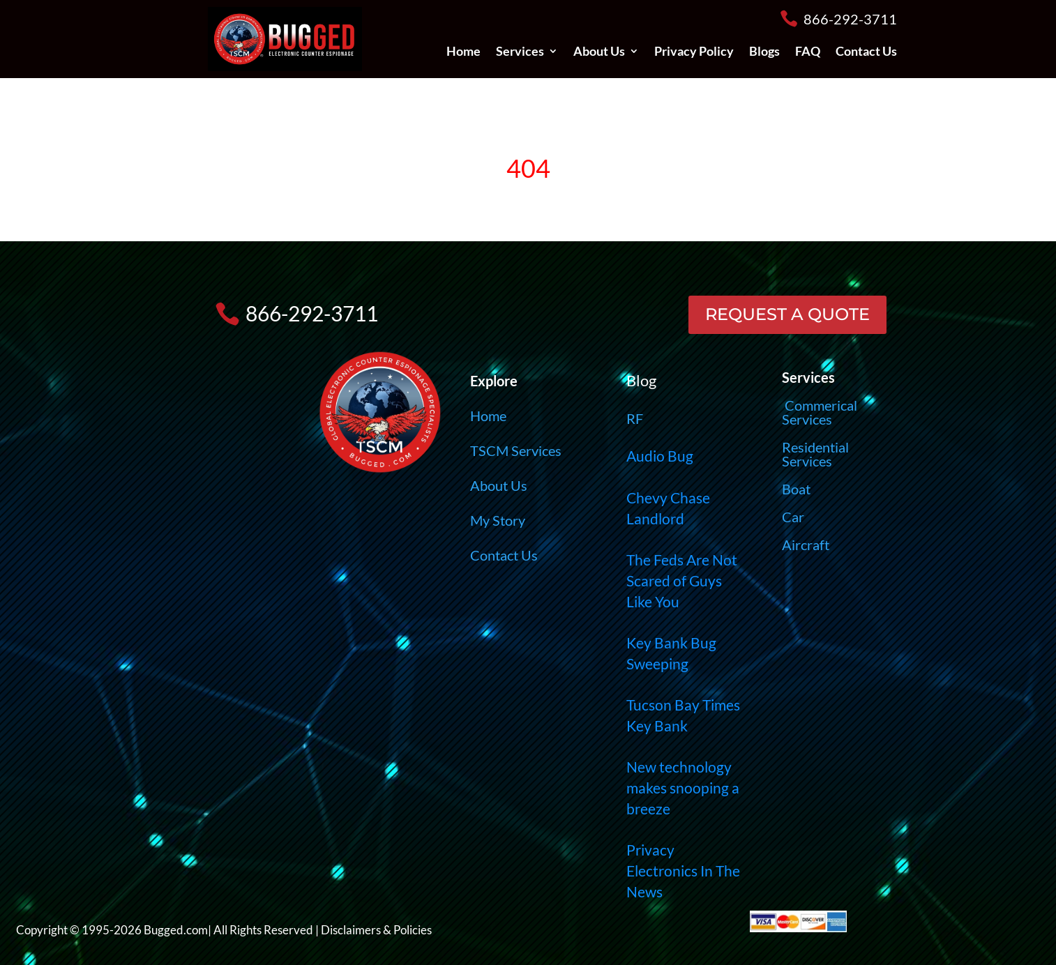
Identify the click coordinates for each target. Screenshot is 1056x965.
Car (793, 516)
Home (463, 52)
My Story (497, 520)
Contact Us (866, 52)
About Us (599, 52)
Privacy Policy (694, 52)
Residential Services (815, 454)
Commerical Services (819, 412)
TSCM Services (515, 450)
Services (520, 52)
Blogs (764, 52)
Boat (796, 488)
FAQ (807, 52)
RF (634, 418)
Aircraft (805, 544)
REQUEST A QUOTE (787, 314)
